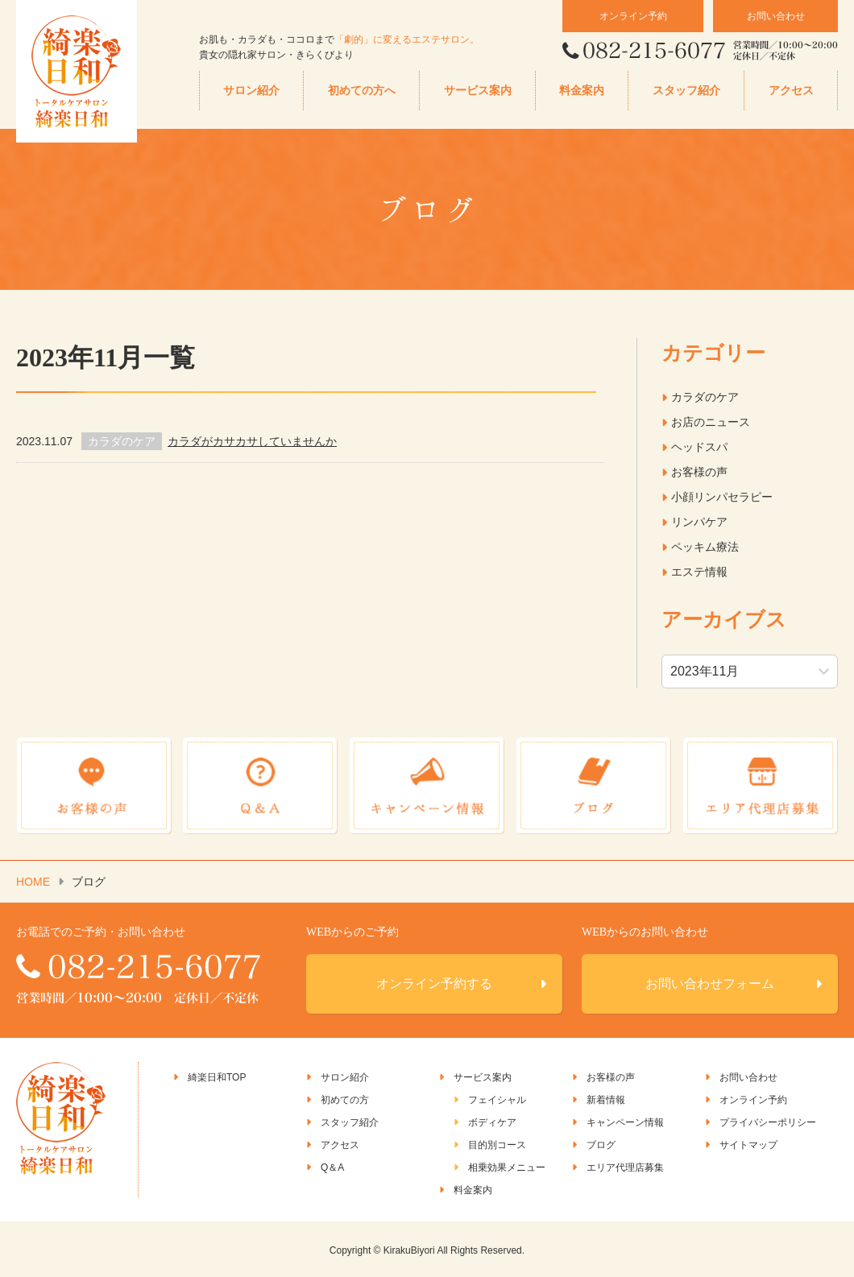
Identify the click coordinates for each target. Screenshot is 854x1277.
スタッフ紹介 (686, 91)
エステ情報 (699, 571)
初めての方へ (362, 91)
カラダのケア (705, 397)
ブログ (601, 1143)
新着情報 (606, 1098)
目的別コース (497, 1143)
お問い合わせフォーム (709, 982)
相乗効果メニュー (506, 1166)
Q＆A (332, 1166)
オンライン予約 (633, 16)
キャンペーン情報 (625, 1120)
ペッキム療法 (705, 546)
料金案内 (581, 91)
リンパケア (699, 521)
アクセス (791, 91)
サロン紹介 (251, 91)
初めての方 (345, 1098)
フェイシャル (497, 1098)
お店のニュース (710, 421)
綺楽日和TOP (217, 1075)
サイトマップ (748, 1143)
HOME (33, 880)
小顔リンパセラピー (722, 496)
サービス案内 (478, 91)
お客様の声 (699, 471)
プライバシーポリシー (767, 1120)
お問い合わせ (776, 16)
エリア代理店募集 (625, 1166)
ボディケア (492, 1120)
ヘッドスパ (699, 446)
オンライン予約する (434, 982)
